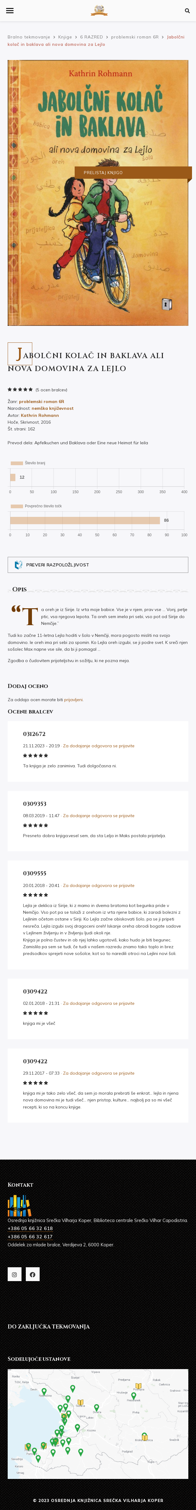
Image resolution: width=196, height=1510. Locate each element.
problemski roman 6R (41, 401)
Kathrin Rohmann (40, 415)
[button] (10, 10)
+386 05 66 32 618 (30, 1228)
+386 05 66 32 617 (30, 1237)
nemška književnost (53, 408)
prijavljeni (73, 699)
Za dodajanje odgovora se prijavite (99, 746)
